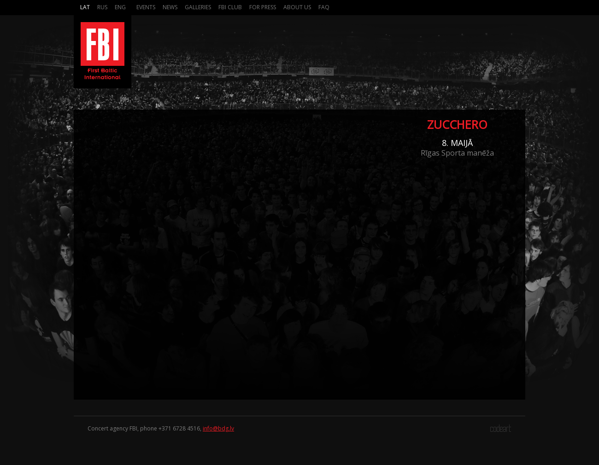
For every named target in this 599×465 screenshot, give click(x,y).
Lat (85, 7)
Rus (102, 7)
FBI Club (230, 7)
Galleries (198, 7)
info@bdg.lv (218, 428)
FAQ (323, 7)
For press (262, 7)
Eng (120, 7)
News (170, 7)
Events (145, 7)
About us (297, 7)
